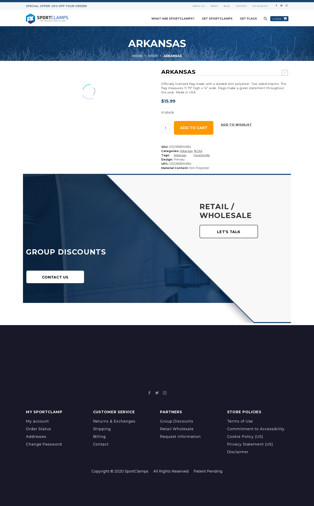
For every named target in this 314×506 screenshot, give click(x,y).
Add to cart (193, 128)
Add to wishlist (236, 124)
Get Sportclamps (217, 18)
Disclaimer (237, 452)
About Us (198, 6)
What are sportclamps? (172, 18)
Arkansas (186, 151)
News (214, 6)
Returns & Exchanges (114, 421)
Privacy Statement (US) (250, 444)
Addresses (36, 436)
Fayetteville (201, 155)
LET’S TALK (228, 232)
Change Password (44, 444)
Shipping (102, 429)
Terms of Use (240, 421)
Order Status (38, 429)
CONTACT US (55, 277)
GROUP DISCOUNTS (66, 251)
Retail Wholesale (176, 429)
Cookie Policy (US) (245, 436)
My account (260, 6)
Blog (227, 6)
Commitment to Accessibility (256, 429)
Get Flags (248, 18)
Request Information (180, 436)
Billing (99, 436)
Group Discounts (176, 421)
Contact (241, 6)
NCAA (198, 151)
